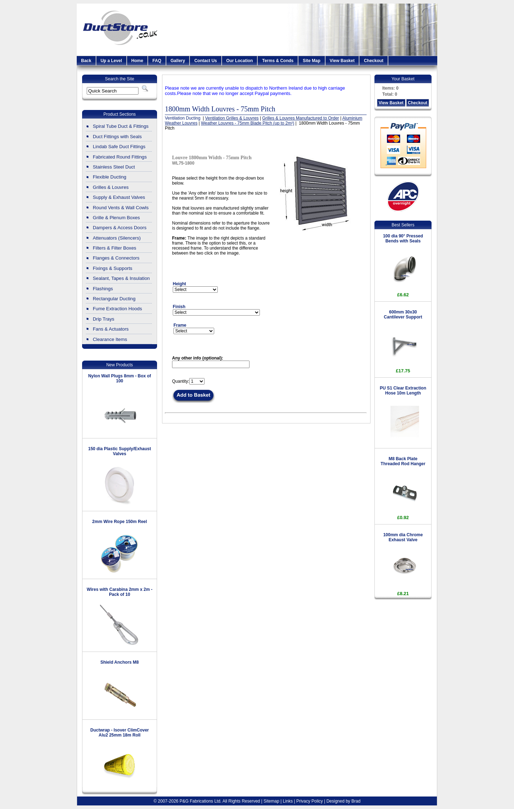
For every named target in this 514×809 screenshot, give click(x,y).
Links (288, 801)
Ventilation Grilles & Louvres (232, 118)
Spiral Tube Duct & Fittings (120, 126)
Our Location (239, 60)
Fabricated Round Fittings (120, 157)
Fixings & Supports (112, 268)
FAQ (156, 60)
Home (137, 60)
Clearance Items (110, 339)
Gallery (178, 60)
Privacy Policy (309, 801)
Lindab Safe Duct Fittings (119, 146)
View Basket (342, 60)
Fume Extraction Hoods (117, 308)
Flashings (103, 288)
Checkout (373, 60)
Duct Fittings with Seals (117, 136)
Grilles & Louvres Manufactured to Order (300, 118)
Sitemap (271, 801)
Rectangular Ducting (114, 298)
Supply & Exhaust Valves (119, 197)
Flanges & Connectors (116, 258)
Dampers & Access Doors (119, 227)
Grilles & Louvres (110, 187)
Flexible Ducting (109, 177)
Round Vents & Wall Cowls (120, 207)
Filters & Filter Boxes (114, 248)
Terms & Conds (277, 60)
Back (86, 60)
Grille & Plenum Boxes (116, 217)
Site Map (311, 60)
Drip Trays (103, 319)
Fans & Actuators (110, 329)
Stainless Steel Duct (114, 167)
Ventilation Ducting (183, 118)
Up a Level (111, 60)
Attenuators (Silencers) (117, 238)
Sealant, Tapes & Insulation (121, 278)
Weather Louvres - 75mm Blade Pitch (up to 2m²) (247, 123)
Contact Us (205, 60)
